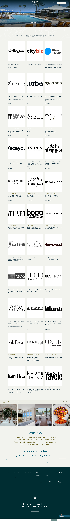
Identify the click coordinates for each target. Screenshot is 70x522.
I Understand (53, 520)
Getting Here (37, 472)
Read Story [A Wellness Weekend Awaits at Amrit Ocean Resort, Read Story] (10, 231)
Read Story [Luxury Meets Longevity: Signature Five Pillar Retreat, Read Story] (29, 231)
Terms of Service (44, 462)
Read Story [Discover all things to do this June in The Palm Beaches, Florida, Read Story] (47, 168)
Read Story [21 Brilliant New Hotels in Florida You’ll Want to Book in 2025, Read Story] (10, 295)
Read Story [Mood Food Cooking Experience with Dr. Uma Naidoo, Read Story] (47, 200)
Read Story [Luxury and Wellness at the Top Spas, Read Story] (47, 295)
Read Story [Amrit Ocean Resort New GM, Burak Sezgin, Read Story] (29, 135)
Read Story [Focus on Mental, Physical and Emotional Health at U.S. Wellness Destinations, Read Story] (10, 263)
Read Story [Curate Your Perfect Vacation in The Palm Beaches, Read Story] (29, 295)
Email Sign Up (38, 476)
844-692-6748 (53, 2)
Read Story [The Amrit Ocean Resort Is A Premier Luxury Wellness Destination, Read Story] (29, 394)
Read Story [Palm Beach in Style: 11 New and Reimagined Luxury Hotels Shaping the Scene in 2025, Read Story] (29, 168)
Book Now (62, 2)
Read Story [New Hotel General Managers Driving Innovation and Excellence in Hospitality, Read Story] (10, 135)
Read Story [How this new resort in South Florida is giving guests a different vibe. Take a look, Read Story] (10, 394)
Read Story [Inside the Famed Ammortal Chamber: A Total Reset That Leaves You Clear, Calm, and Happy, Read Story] (47, 103)
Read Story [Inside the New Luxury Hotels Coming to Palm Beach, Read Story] (29, 329)
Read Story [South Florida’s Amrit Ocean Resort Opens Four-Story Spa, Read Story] (47, 362)
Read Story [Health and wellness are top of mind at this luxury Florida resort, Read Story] (47, 329)
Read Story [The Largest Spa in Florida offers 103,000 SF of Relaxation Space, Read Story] (47, 135)
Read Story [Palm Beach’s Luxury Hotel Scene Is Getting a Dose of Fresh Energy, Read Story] (10, 362)
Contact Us (47, 476)
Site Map (47, 475)
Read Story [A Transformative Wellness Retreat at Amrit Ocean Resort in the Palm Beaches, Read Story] (10, 103)
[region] (35, 520)
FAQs (46, 472)
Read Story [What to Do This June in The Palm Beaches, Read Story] (29, 200)
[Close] (68, 520)
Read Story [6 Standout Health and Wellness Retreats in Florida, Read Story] (10, 168)
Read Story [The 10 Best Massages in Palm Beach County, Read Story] (47, 231)
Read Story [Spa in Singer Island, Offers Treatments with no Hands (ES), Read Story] (10, 200)
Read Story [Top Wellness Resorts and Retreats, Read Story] (29, 263)
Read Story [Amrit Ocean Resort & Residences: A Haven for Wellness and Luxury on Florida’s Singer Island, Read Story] (29, 362)
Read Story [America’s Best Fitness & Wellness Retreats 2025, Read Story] (47, 263)
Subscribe (62, 459)
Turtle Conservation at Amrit (40, 478)
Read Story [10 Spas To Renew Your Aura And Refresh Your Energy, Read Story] (29, 103)
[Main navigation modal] (5, 2)
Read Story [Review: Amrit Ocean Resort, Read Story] (47, 394)
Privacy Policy (38, 462)
